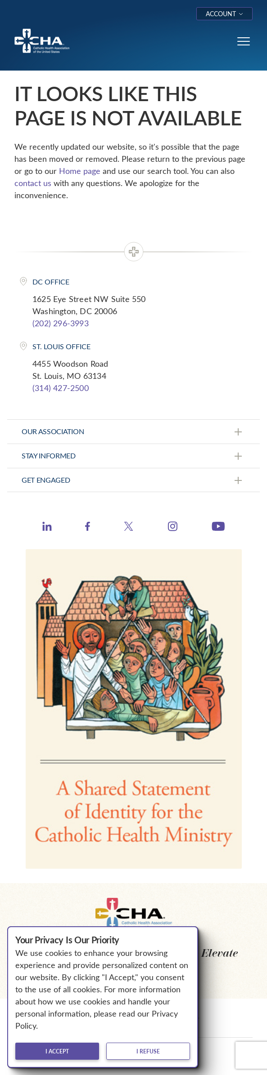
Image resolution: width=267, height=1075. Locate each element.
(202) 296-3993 (60, 323)
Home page (79, 170)
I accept (57, 1051)
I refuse (148, 1051)
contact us (32, 183)
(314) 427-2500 (60, 387)
